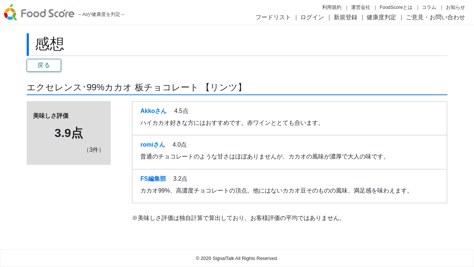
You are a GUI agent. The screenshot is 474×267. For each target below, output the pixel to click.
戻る (43, 65)
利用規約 (331, 7)
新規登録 (345, 17)
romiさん (152, 144)
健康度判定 (381, 17)
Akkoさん (153, 111)
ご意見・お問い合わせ (435, 17)
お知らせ (455, 7)
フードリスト (273, 17)
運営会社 (360, 7)
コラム (429, 7)
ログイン (312, 17)
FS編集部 (153, 179)
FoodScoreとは (396, 7)
